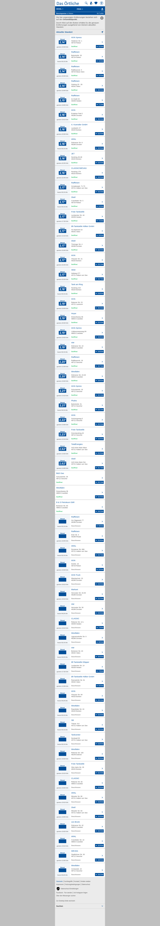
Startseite (59, 881)
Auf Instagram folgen (81, 893)
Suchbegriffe (68, 881)
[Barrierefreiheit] (102, 3)
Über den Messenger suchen (66, 896)
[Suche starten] (86, 3)
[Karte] (102, 9)
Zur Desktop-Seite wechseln (65, 901)
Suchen (59, 906)
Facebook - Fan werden (64, 893)
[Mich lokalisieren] (80, 32)
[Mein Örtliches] (92, 3)
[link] (101, 18)
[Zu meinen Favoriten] (96, 3)
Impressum (60, 884)
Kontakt (76, 881)
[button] (67, 888)
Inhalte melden (85, 881)
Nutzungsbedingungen (72, 884)
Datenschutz (86, 884)
